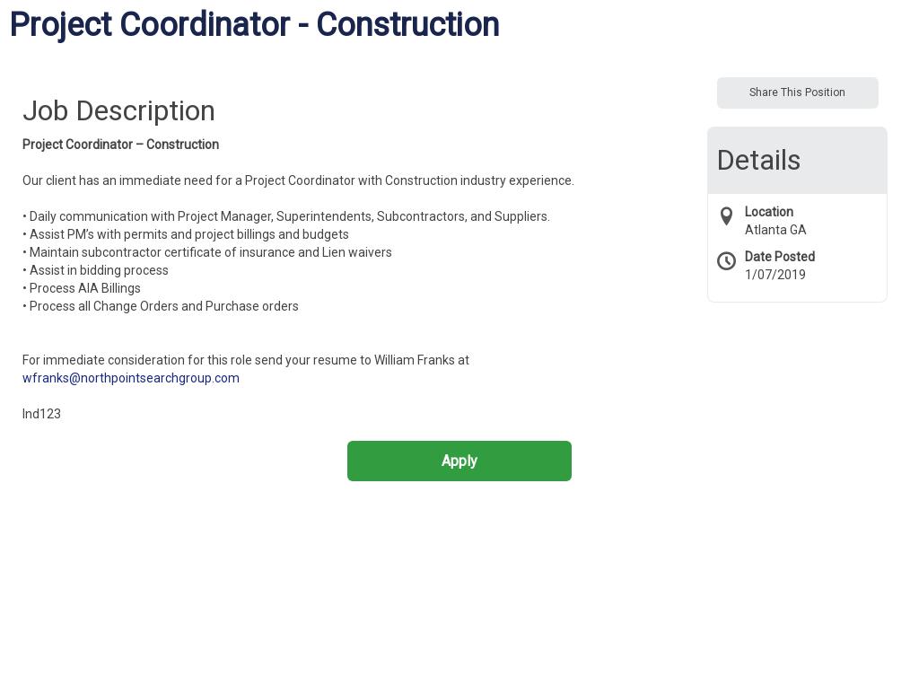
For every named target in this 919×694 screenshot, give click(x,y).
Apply (459, 461)
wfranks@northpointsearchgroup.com (131, 378)
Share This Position (797, 92)
